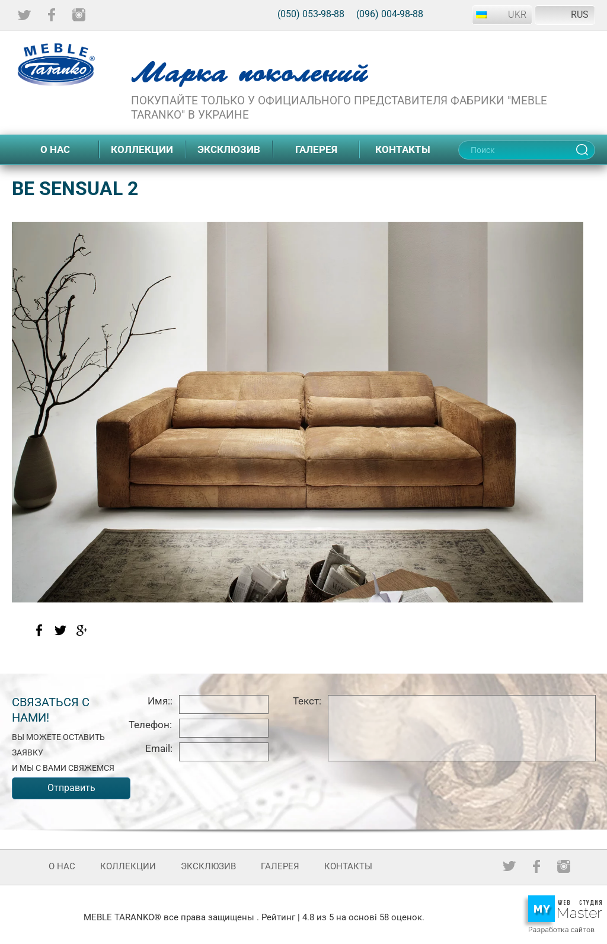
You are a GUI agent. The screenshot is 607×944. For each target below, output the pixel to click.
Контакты (402, 149)
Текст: (307, 701)
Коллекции (142, 149)
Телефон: (150, 725)
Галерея (316, 149)
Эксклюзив (228, 149)
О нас (55, 149)
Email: (158, 748)
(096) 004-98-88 (389, 14)
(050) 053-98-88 (310, 14)
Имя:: (160, 701)
